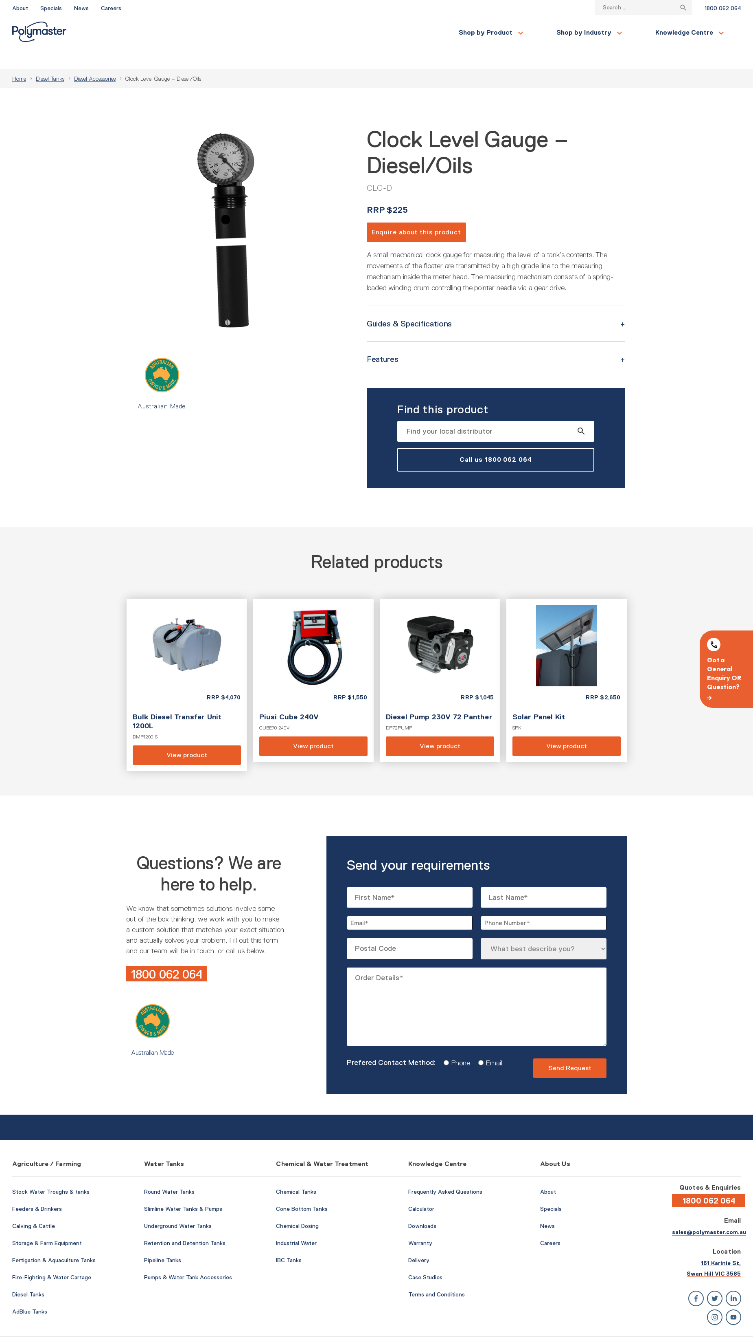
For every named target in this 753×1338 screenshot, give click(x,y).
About (20, 8)
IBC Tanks (289, 1240)
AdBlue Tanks (29, 1292)
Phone (457, 1043)
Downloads (422, 1206)
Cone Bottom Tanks (302, 1189)
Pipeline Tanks (162, 1240)
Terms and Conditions (436, 1275)
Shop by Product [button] (130, 32)
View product (187, 665)
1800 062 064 (723, 8)
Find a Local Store (704, 32)
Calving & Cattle (33, 1206)
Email (491, 1043)
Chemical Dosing (297, 1206)
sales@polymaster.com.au (709, 1212)
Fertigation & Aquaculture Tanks (54, 1240)
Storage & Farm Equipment (47, 1223)
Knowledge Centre (328, 32)
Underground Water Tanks (178, 1206)
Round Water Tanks (169, 1172)
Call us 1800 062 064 (496, 439)
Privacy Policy (724, 1327)
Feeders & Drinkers (37, 1189)
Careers (111, 8)
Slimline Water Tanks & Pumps (183, 1189)
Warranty (420, 1223)
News (81, 8)
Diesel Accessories (95, 59)
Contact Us (634, 32)
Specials (51, 8)
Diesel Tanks (50, 59)
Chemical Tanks (296, 1172)
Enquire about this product (416, 212)
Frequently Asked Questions (445, 1172)
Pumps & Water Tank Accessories (188, 1257)
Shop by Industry (228, 32)
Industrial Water (296, 1223)
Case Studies (425, 1257)
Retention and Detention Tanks (184, 1223)
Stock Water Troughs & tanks (51, 1172)
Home (19, 59)
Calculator (421, 1189)
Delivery (418, 1240)
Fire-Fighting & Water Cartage (51, 1257)
